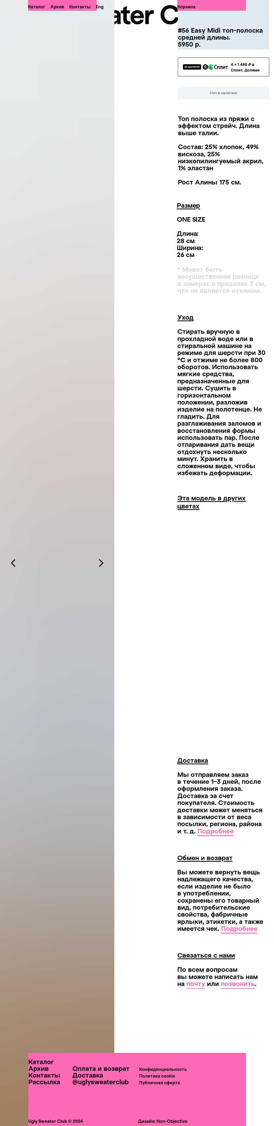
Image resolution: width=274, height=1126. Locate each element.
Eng (100, 7)
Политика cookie (157, 1076)
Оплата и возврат (101, 1068)
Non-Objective (171, 1121)
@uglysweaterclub (100, 1081)
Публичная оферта (159, 1082)
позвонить (238, 983)
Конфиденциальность (163, 1069)
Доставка (87, 1075)
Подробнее (215, 831)
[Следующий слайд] (101, 563)
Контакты (80, 7)
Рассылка (44, 1081)
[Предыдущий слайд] (13, 563)
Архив (57, 7)
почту (195, 983)
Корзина (186, 7)
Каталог (36, 7)
